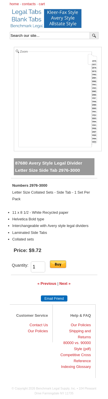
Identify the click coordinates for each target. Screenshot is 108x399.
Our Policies (38, 331)
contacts (29, 4)
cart (42, 4)
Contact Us (38, 325)
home (14, 4)
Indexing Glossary (76, 366)
